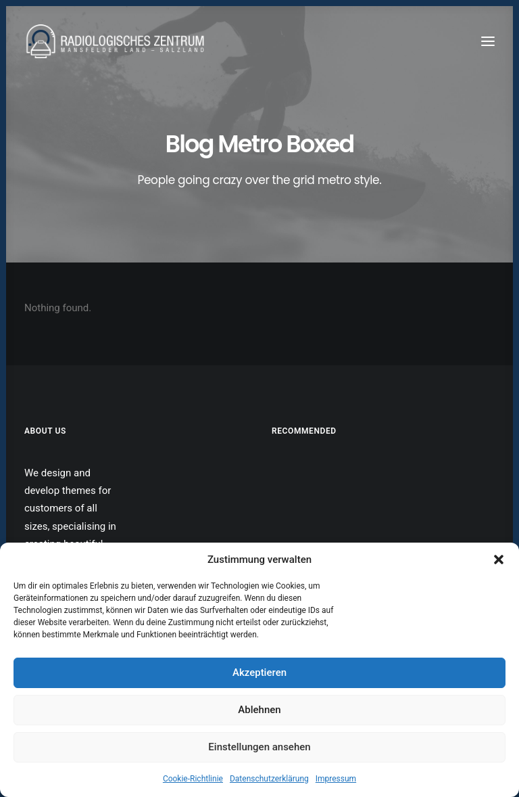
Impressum (336, 778)
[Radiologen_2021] (116, 41)
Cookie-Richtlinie (193, 778)
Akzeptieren (259, 672)
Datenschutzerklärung (269, 778)
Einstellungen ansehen (259, 747)
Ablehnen (259, 710)
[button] (498, 559)
